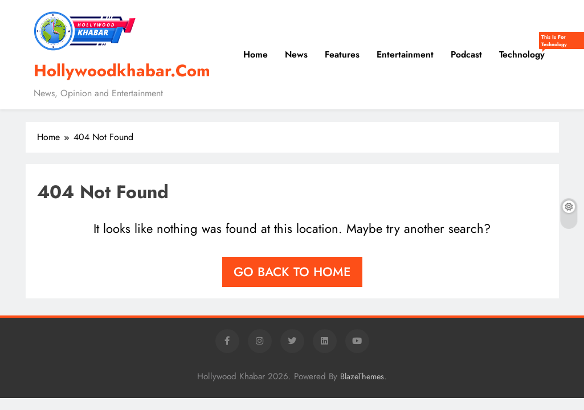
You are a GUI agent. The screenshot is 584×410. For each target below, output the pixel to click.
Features (342, 54)
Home (255, 54)
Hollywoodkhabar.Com (122, 71)
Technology (526, 50)
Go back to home (292, 272)
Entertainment (405, 54)
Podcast (466, 54)
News (296, 54)
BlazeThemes (362, 376)
